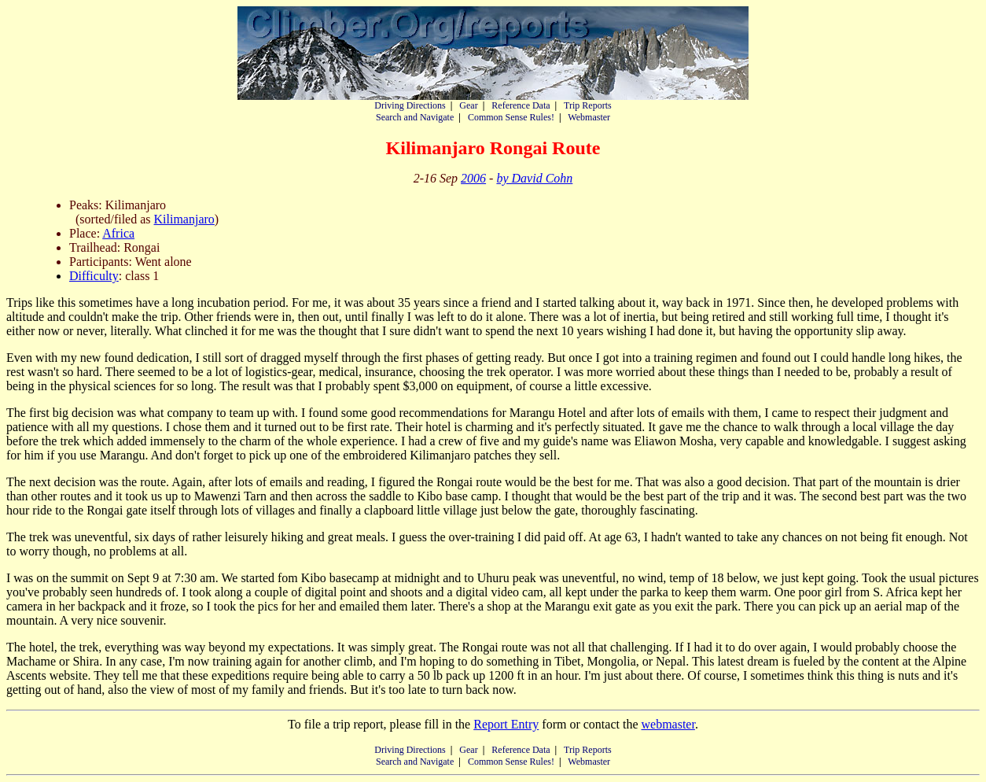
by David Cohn (534, 178)
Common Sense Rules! (511, 117)
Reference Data (520, 105)
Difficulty (94, 275)
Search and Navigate (415, 117)
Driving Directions (409, 105)
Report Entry (506, 724)
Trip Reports (588, 105)
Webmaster (589, 117)
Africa (118, 233)
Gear (468, 105)
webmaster (667, 724)
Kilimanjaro (184, 219)
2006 (473, 178)
